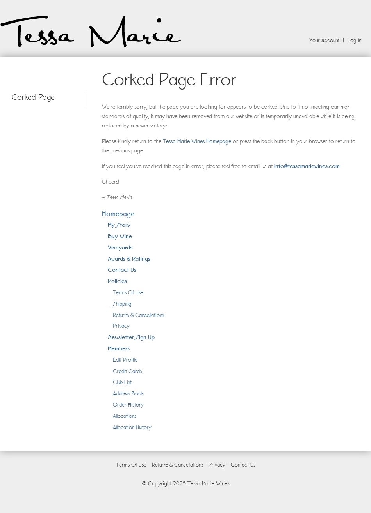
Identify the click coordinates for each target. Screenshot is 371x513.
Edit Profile (125, 359)
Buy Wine (120, 236)
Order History (128, 404)
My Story (119, 224)
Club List (122, 382)
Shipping (122, 303)
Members (119, 348)
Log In (354, 40)
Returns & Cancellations (138, 314)
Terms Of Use (128, 292)
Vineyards (120, 247)
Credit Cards (127, 371)
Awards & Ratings (129, 258)
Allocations (124, 415)
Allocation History (132, 427)
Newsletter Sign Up (131, 337)
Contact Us (122, 269)
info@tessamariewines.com (307, 166)
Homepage (118, 213)
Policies (117, 281)
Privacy (121, 325)
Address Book (128, 393)
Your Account (324, 40)
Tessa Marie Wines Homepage (197, 141)
